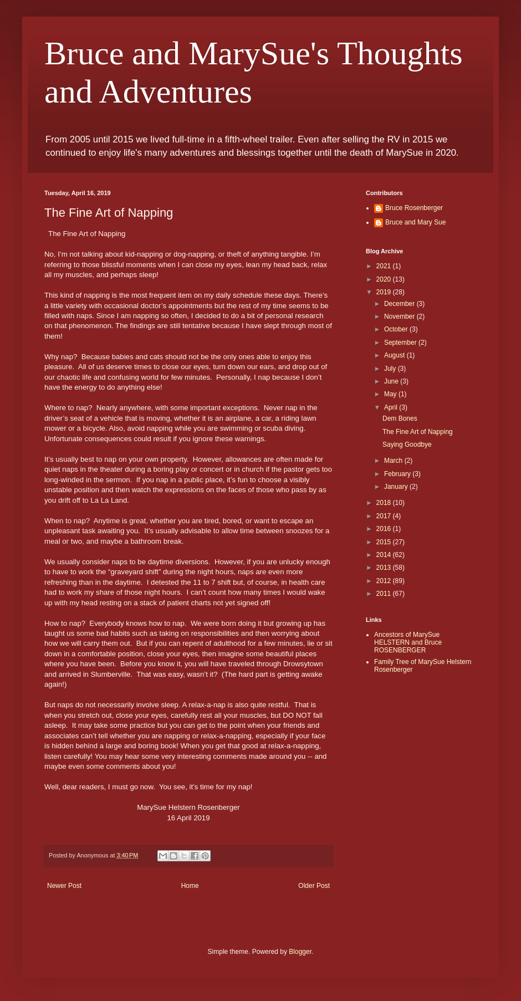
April (391, 407)
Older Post (314, 886)
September (401, 342)
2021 (384, 266)
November (400, 316)
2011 (384, 593)
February (398, 474)
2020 (384, 279)
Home (190, 886)
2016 (384, 529)
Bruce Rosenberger (414, 208)
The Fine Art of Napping (417, 432)
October (397, 329)
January (397, 487)
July (391, 368)
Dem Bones (399, 418)
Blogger (300, 952)
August (395, 355)
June (392, 381)
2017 (384, 516)
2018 (384, 503)
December (400, 304)
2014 (384, 555)
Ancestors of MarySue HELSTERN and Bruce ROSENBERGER (408, 643)
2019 (384, 292)
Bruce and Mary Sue (415, 222)
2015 (384, 542)
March (394, 460)
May (391, 394)
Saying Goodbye (407, 444)
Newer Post (64, 886)
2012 (384, 581)
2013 (384, 567)
